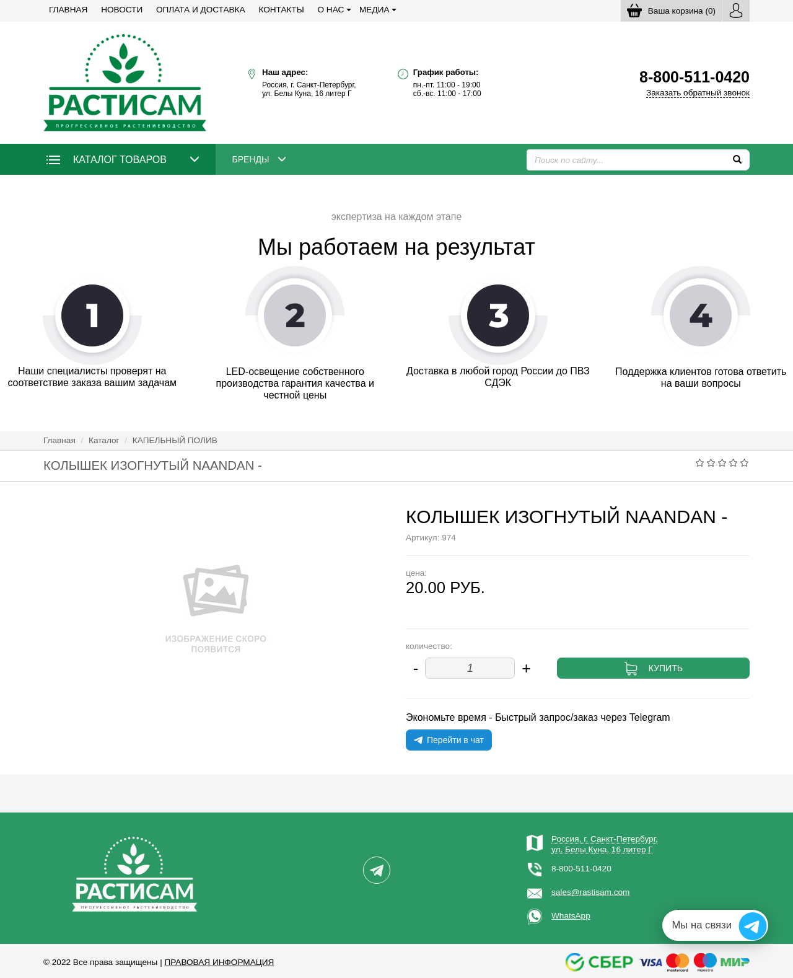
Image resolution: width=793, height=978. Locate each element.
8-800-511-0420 (581, 868)
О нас (331, 9)
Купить (666, 668)
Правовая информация (219, 962)
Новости (121, 9)
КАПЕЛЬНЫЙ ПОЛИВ (175, 440)
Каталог (104, 440)
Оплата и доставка (200, 9)
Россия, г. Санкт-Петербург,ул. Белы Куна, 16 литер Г (604, 843)
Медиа (374, 9)
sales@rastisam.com (590, 892)
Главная (68, 9)
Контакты (281, 9)
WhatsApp (570, 915)
